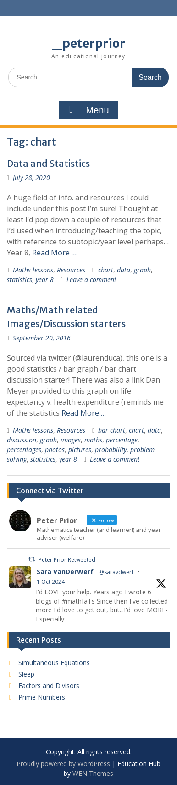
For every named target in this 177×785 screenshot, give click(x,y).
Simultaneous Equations (54, 662)
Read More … (54, 253)
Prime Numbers (41, 697)
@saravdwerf (116, 572)
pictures (79, 449)
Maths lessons (33, 269)
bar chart (111, 430)
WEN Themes (92, 773)
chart (105, 269)
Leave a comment (91, 279)
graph (142, 269)
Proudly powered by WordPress (63, 763)
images (71, 439)
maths (93, 439)
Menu (87, 109)
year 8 (45, 279)
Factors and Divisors (48, 685)
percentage (122, 439)
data (123, 269)
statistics (19, 279)
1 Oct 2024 (51, 582)
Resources (71, 269)
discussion (21, 439)
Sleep (26, 674)
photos (55, 449)
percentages (24, 449)
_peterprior (88, 43)
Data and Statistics (48, 163)
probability (111, 449)
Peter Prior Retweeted (67, 560)
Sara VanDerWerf (65, 571)
